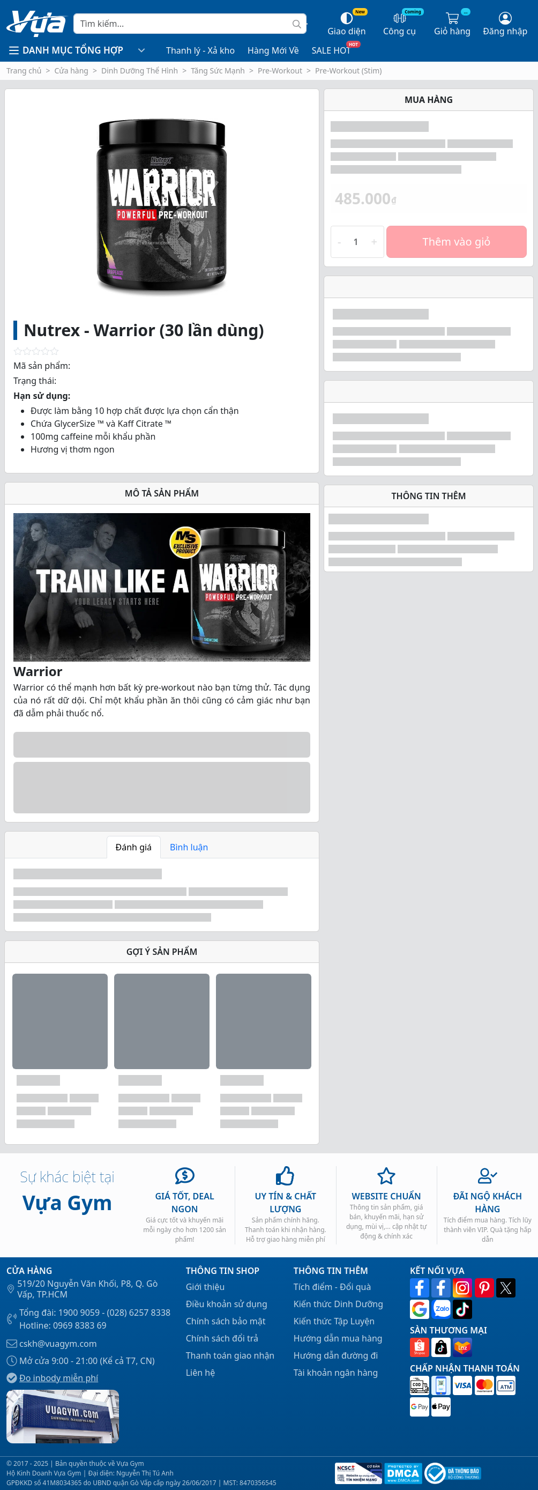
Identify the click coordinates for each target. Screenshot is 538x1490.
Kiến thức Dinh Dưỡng (338, 1304)
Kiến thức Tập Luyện (334, 1321)
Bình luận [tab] (189, 847)
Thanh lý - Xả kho (200, 50)
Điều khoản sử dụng (226, 1304)
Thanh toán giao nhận (230, 1355)
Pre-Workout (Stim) (348, 70)
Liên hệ (200, 1372)
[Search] (190, 23)
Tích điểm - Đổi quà (332, 1287)
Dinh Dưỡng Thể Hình (139, 70)
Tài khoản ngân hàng (336, 1372)
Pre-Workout (280, 70)
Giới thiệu (205, 1287)
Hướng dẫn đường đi (336, 1355)
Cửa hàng (71, 70)
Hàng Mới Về (273, 50)
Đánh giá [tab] (134, 847)
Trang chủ (23, 70)
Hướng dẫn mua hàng (338, 1338)
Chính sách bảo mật (226, 1321)
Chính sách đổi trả (222, 1338)
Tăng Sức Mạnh (218, 70)
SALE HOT (331, 50)
